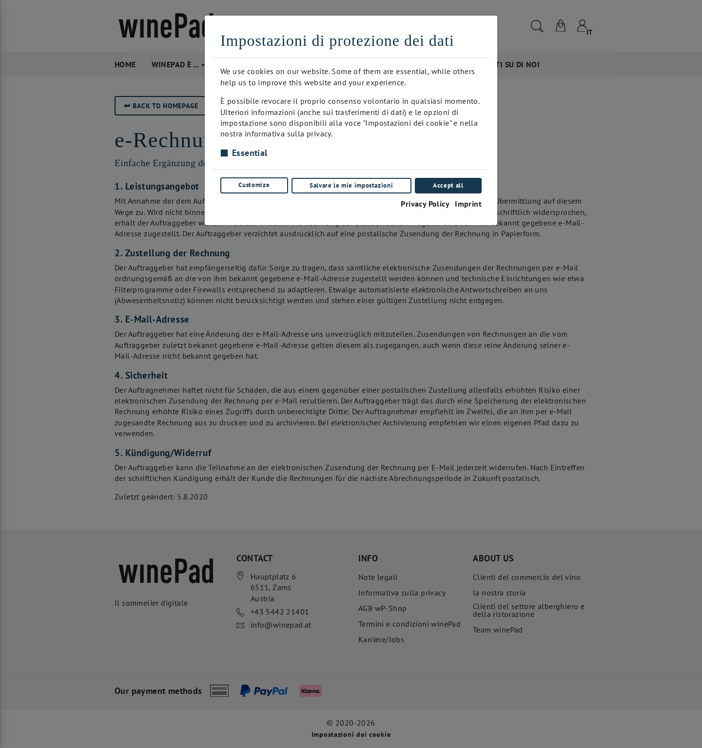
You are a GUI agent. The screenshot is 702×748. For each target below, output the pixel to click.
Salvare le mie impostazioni (351, 185)
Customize (254, 185)
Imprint (468, 203)
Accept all (448, 185)
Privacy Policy (424, 203)
